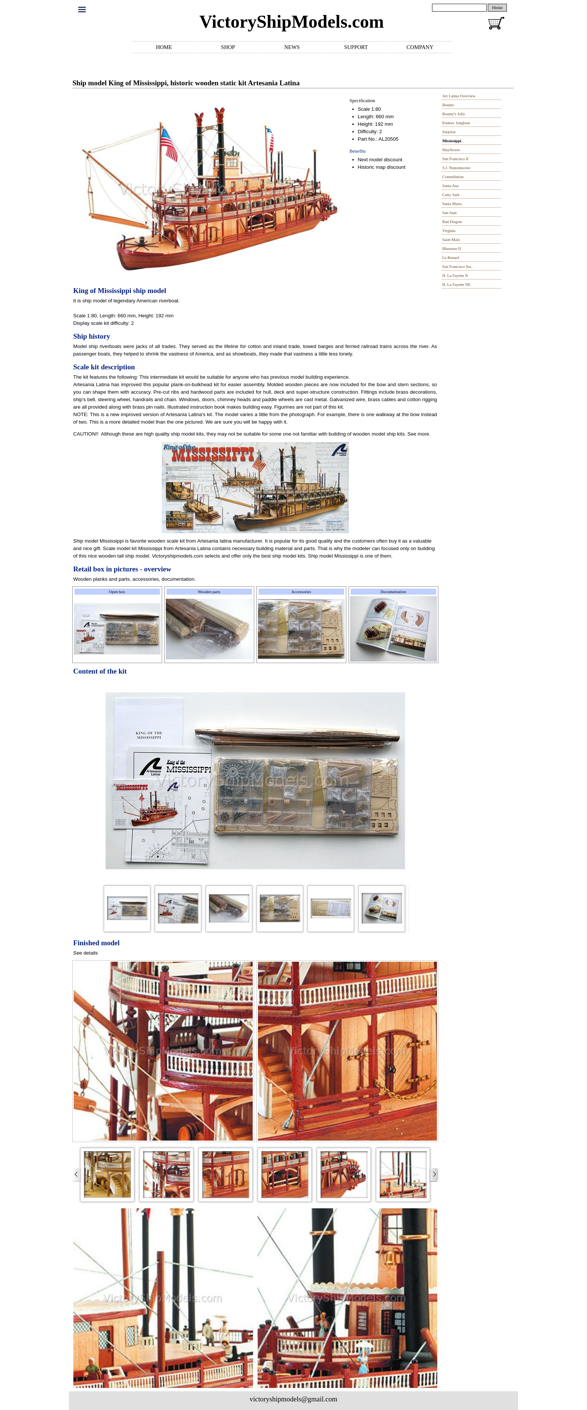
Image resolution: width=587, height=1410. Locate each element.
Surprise (449, 132)
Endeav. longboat (456, 123)
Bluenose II (451, 249)
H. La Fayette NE (456, 285)
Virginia (449, 231)
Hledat (497, 8)
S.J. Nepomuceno (456, 168)
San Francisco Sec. (457, 267)
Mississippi (451, 141)
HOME (164, 47)
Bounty (448, 105)
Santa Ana (450, 186)
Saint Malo (451, 240)
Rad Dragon (452, 222)
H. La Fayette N (455, 276)
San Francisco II (455, 159)
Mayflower (451, 150)
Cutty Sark (451, 195)
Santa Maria (452, 204)
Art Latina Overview (459, 96)
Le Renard (450, 258)
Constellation (453, 177)
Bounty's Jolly (453, 114)
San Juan (449, 213)
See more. (419, 434)
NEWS (292, 47)
